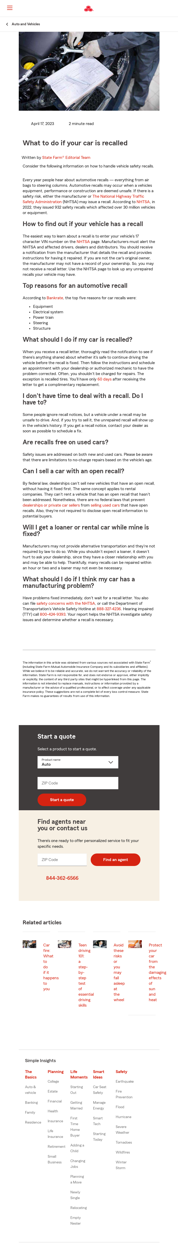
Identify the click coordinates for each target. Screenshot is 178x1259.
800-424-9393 (52, 614)
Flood (120, 1107)
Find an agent (115, 860)
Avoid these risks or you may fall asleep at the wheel (119, 972)
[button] (173, 8)
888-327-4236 (109, 609)
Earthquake (125, 1081)
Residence (33, 1122)
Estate (53, 1091)
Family (30, 1112)
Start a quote (62, 800)
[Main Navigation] (9, 8)
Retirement (56, 1147)
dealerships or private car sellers (51, 505)
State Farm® (66, 157)
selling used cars (105, 505)
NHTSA (143, 202)
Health (53, 1111)
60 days (104, 379)
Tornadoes (124, 1142)
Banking (31, 1103)
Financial (55, 1101)
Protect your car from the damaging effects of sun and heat (157, 972)
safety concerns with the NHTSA (65, 603)
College (53, 1081)
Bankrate (55, 298)
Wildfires (123, 1152)
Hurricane (123, 1117)
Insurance (55, 1121)
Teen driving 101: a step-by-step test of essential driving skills (86, 975)
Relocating (78, 1208)
